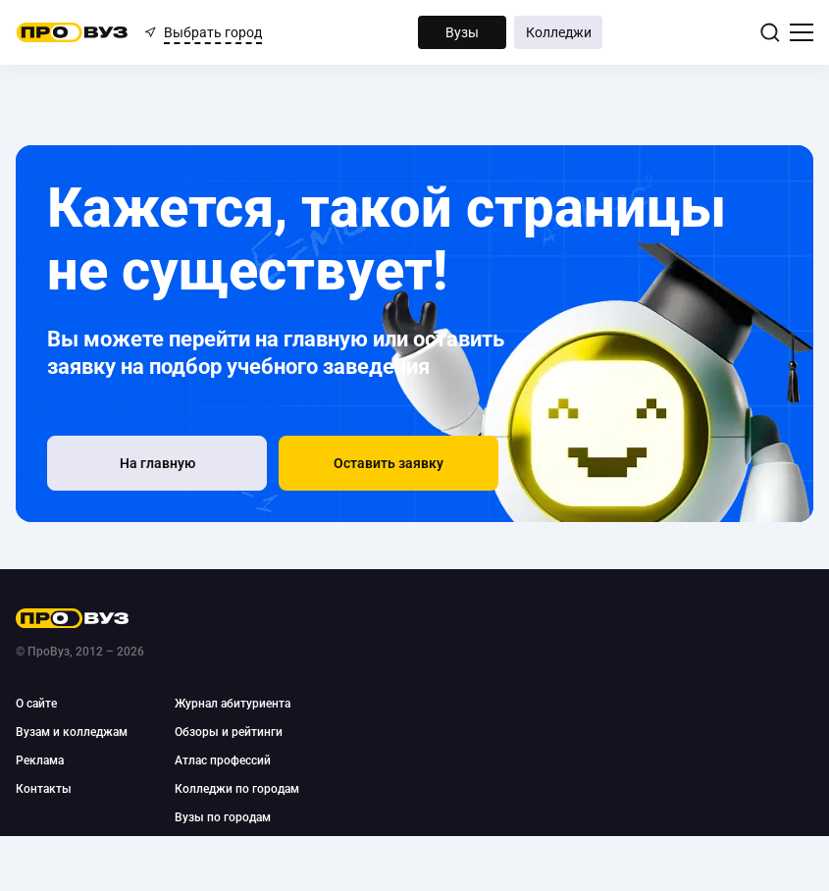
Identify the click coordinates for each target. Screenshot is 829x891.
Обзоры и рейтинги (229, 732)
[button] (388, 463)
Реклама (40, 760)
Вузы (462, 32)
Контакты (44, 789)
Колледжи (559, 32)
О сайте (36, 703)
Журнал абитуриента (232, 703)
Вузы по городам (223, 817)
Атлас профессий (223, 760)
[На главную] (157, 463)
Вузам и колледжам (72, 732)
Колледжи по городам (237, 789)
